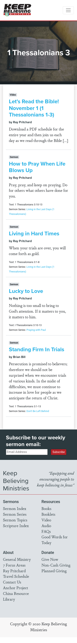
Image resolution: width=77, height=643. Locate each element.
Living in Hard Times (34, 233)
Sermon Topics (15, 520)
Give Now (49, 559)
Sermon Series (14, 514)
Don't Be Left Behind (37, 411)
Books (46, 508)
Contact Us (12, 582)
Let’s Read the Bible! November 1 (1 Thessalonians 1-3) (34, 108)
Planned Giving (54, 570)
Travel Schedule (16, 576)
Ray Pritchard (14, 570)
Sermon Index (14, 508)
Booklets (48, 514)
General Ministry (17, 559)
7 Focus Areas (14, 565)
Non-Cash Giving (55, 565)
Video (46, 520)
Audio (46, 525)
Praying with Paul (36, 329)
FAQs (46, 531)
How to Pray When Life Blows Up (37, 167)
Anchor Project (15, 587)
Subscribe (59, 452)
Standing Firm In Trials (36, 349)
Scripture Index (16, 525)
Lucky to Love (26, 291)
